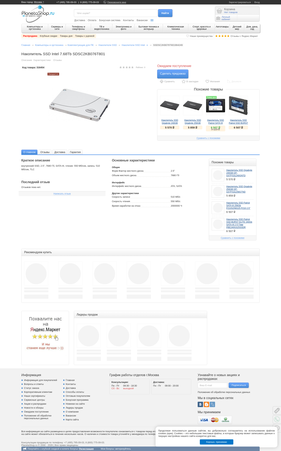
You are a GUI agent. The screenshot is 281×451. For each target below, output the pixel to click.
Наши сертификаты (34, 396)
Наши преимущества (201, 36)
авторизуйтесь (123, 448)
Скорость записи (121, 196)
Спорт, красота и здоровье (202, 27)
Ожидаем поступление (36, 411)
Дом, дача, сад (252, 27)
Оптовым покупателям (78, 396)
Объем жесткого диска (124, 175)
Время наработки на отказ (126, 205)
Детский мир (237, 27)
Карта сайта (72, 419)
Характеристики (42, 60)
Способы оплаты (75, 392)
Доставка (79, 20)
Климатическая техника (175, 27)
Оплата (92, 20)
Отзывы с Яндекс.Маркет (244, 36)
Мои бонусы (107, 448)
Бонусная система (109, 20)
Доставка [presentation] (59, 152)
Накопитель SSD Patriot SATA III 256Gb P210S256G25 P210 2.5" (238, 205)
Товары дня (66, 36)
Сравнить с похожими (208, 138)
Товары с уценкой (84, 36)
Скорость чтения (121, 201)
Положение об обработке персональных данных (37, 417)
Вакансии (142, 20)
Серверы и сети (57, 27)
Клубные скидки (48, 36)
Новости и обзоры (34, 407)
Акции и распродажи (35, 403)
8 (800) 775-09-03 (89, 2)
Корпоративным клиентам (38, 392)
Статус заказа (31, 388)
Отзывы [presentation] (44, 152)
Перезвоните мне (116, 2)
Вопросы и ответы (34, 384)
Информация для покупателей (40, 380)
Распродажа (30, 36)
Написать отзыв (62, 193)
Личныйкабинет (223, 18)
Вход (257, 2)
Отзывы (57, 60)
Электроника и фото (124, 27)
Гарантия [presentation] (75, 152)
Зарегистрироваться (240, 2)
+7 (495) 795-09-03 (66, 2)
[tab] (29, 152)
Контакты (128, 20)
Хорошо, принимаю (216, 442)
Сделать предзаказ (172, 73)
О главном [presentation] (29, 152)
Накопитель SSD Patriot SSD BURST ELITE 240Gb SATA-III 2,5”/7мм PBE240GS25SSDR (239, 223)
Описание (26, 60)
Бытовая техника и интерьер (149, 27)
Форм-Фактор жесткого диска (127, 171)
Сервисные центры (34, 399)
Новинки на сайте (75, 403)
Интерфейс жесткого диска (126, 186)
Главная (25, 45)
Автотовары (222, 26)
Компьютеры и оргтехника (35, 27)
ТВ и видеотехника (101, 27)
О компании (72, 411)
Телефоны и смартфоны (78, 27)
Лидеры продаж (74, 407)
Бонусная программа (77, 399)
